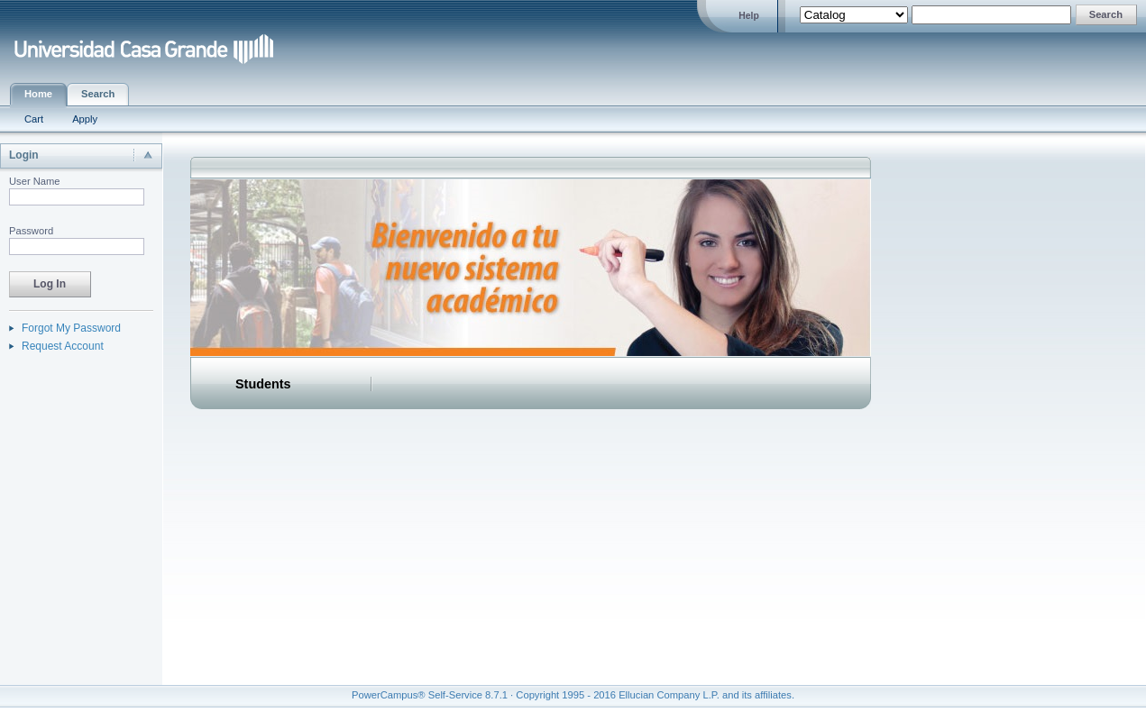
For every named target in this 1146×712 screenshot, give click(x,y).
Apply (84, 119)
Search (98, 93)
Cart (33, 119)
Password (31, 230)
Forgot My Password (71, 328)
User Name (34, 181)
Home (38, 93)
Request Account (63, 346)
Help (748, 16)
